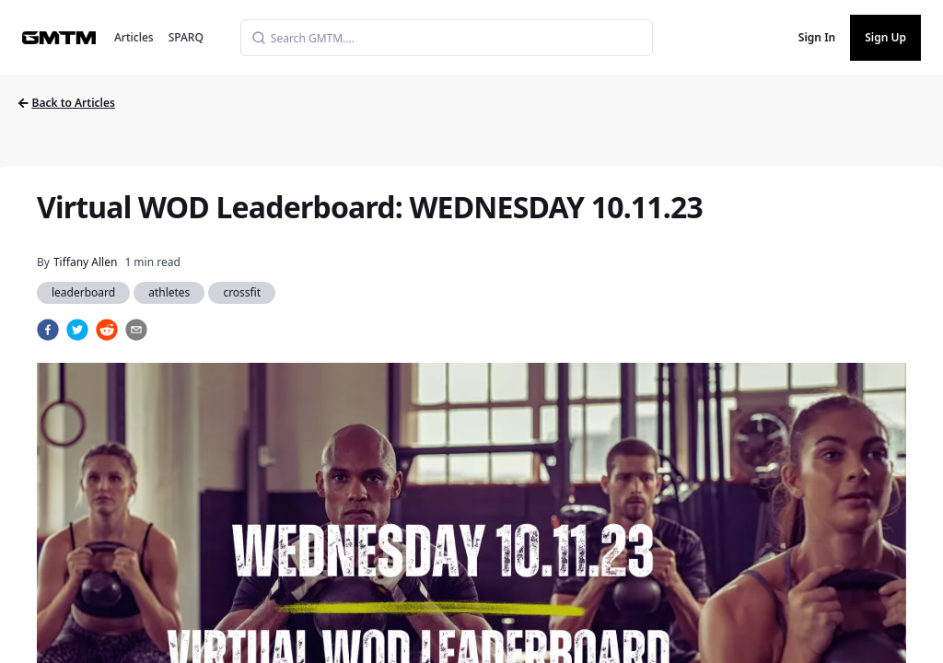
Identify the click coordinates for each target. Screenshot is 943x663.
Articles (134, 37)
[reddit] (107, 330)
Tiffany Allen (85, 262)
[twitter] (77, 330)
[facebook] (48, 330)
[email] (136, 330)
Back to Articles (66, 102)
